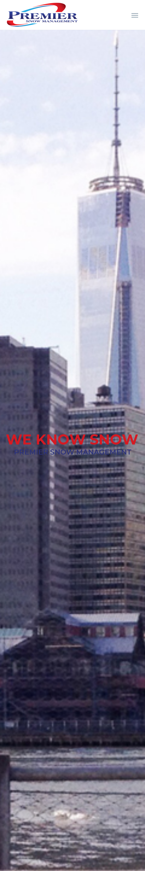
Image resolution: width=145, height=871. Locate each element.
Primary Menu (134, 15)
